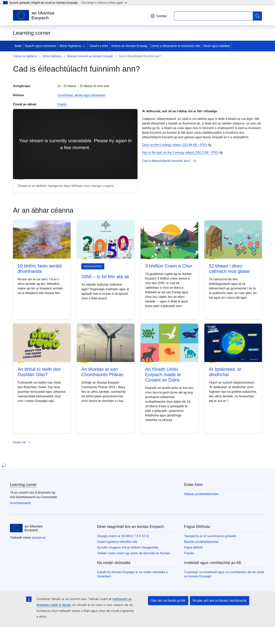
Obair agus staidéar (216, 46)
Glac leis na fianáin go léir (168, 600)
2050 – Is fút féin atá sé (105, 276)
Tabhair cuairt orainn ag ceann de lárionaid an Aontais (133, 553)
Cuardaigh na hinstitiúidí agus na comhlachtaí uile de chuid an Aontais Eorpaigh (224, 574)
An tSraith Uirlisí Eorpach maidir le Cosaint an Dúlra (163, 374)
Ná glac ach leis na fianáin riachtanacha (219, 600)
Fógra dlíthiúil (193, 547)
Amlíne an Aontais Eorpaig (129, 46)
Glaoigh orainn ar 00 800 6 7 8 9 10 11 (123, 536)
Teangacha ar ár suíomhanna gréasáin (210, 536)
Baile (18, 46)
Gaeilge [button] (158, 16)
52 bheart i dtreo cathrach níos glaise (229, 268)
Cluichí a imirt (98, 46)
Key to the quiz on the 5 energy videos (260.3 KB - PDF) (180, 152)
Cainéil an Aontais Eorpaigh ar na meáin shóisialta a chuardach (132, 574)
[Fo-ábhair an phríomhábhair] (85, 46)
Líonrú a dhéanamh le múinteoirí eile (175, 46)
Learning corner (23, 484)
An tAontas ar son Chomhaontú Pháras (102, 372)
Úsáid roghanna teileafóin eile (117, 541)
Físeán (62, 104)
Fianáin (189, 553)
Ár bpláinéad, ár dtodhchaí (225, 372)
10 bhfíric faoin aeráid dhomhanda (40, 268)
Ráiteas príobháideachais (201, 494)
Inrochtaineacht (20, 503)
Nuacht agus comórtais (40, 46)
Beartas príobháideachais (201, 541)
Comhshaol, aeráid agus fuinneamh (81, 95)
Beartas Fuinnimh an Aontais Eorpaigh (90, 56)
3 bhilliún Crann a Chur (168, 265)
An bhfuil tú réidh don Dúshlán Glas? (39, 372)
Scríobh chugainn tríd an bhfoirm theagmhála (127, 547)
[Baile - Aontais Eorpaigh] (33, 15)
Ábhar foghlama (70, 46)
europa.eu (39, 537)
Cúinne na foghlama (25, 56)
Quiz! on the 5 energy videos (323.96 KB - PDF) (174, 144)
